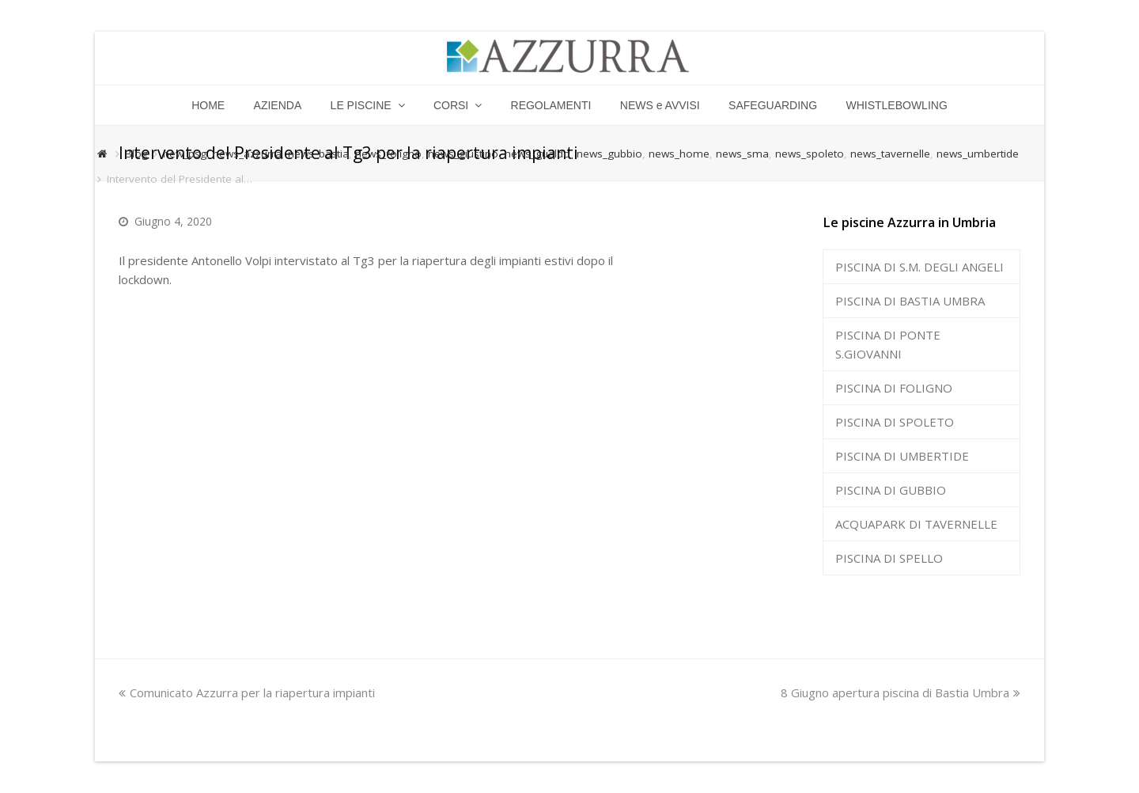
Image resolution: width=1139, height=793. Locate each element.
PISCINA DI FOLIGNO (893, 388)
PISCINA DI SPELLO (889, 558)
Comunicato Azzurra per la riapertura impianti (247, 692)
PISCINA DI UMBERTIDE (902, 456)
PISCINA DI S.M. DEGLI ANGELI (919, 267)
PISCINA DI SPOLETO (894, 422)
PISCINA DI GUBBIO (890, 490)
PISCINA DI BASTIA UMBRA (910, 301)
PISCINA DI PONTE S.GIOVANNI (887, 344)
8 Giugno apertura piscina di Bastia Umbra (900, 692)
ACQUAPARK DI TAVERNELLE (916, 524)
